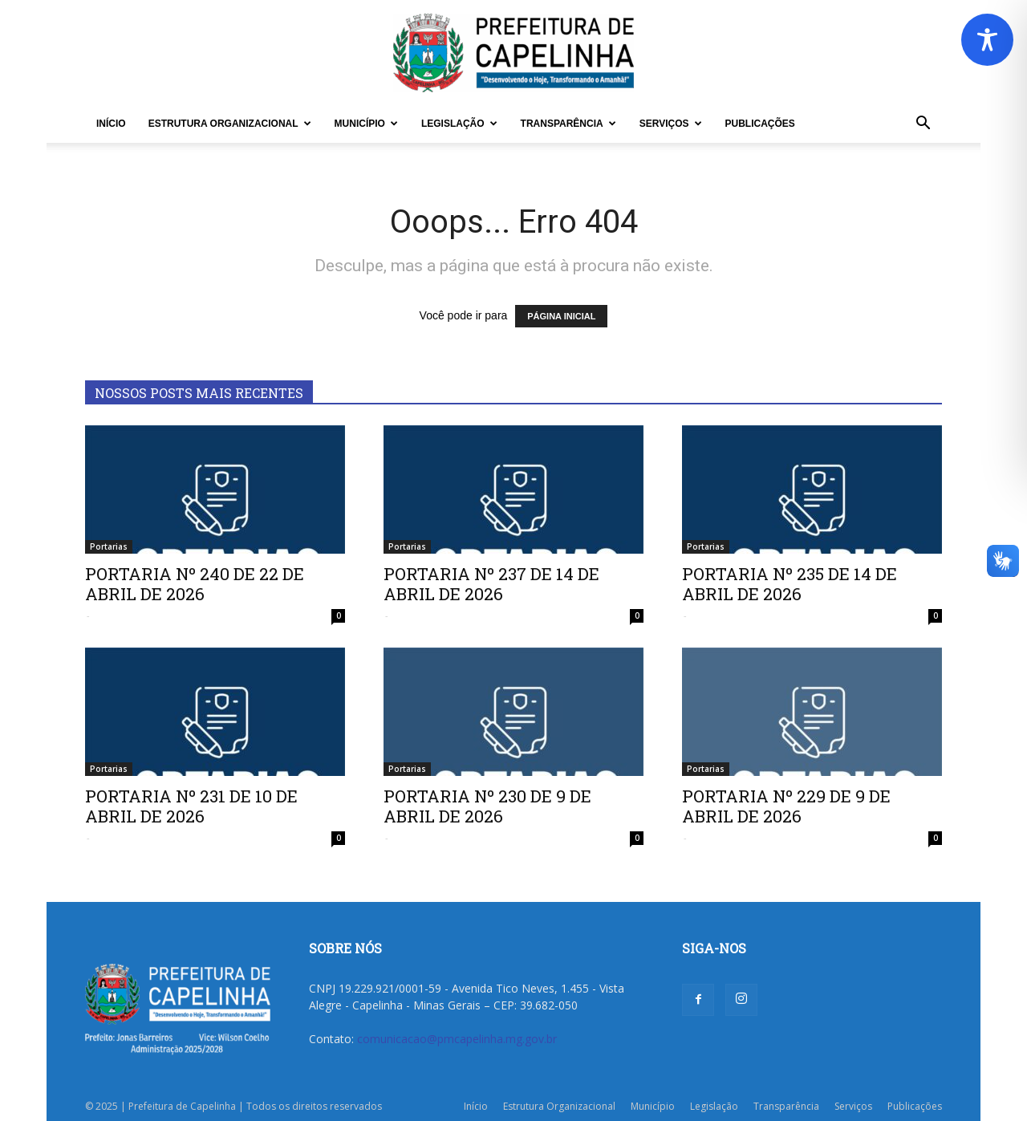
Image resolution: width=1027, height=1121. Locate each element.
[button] (922, 124)
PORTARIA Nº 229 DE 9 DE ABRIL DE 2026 (786, 806)
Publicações (760, 123)
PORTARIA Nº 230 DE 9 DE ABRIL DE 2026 (487, 806)
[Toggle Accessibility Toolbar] (987, 39)
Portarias (109, 546)
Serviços (670, 123)
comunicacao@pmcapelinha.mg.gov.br (457, 1038)
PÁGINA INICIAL (561, 316)
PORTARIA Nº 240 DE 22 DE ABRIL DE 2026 (194, 584)
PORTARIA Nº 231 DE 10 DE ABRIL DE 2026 (191, 806)
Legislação (459, 123)
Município (366, 123)
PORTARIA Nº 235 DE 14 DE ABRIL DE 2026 (789, 584)
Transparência (568, 123)
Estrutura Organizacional (229, 123)
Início (111, 123)
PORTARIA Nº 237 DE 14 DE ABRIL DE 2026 (491, 584)
